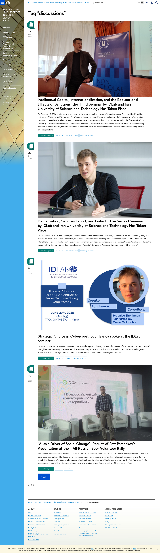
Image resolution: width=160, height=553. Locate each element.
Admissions (57, 512)
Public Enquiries (33, 539)
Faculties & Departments (36, 522)
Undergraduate (59, 519)
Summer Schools (59, 528)
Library (107, 522)
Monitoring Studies (85, 522)
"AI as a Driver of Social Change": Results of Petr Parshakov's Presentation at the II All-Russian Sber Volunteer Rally (86, 446)
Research (83, 509)
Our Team (7, 65)
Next (44, 477)
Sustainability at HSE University (38, 519)
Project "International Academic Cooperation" (8, 45)
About (31, 509)
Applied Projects (9, 88)
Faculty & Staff (33, 528)
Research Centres (85, 516)
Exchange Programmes (61, 525)
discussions (59, 135)
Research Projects (85, 519)
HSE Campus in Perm (35, 502)
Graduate (57, 522)
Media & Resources (113, 509)
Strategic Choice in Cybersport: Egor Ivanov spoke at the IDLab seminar (89, 338)
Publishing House (110, 519)
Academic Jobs (84, 528)
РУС (139, 2)
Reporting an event (86, 135)
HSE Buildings (32, 531)
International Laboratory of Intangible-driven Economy (62, 502)
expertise (58, 469)
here (92, 548)
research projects (71, 135)
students (68, 358)
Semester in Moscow (61, 531)
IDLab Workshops (9, 69)
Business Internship (60, 534)
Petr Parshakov (9, 99)
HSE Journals (109, 516)
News (5, 60)
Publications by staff (111, 512)
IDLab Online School (8, 82)
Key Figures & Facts (34, 516)
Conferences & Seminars (87, 525)
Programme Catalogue (61, 516)
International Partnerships (36, 525)
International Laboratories (87, 512)
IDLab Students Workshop (9, 75)
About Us (6, 27)
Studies (57, 509)
